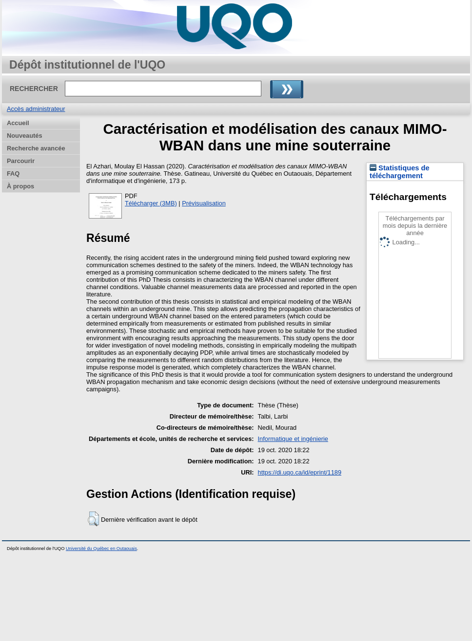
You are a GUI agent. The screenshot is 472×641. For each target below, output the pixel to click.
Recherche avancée (36, 148)
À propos (20, 186)
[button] (93, 519)
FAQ (13, 173)
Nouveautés (24, 135)
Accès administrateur (36, 108)
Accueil (18, 123)
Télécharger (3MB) (151, 203)
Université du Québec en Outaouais (101, 548)
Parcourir (21, 161)
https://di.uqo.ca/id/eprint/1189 (299, 472)
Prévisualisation (204, 203)
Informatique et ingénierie (293, 438)
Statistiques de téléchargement (400, 172)
